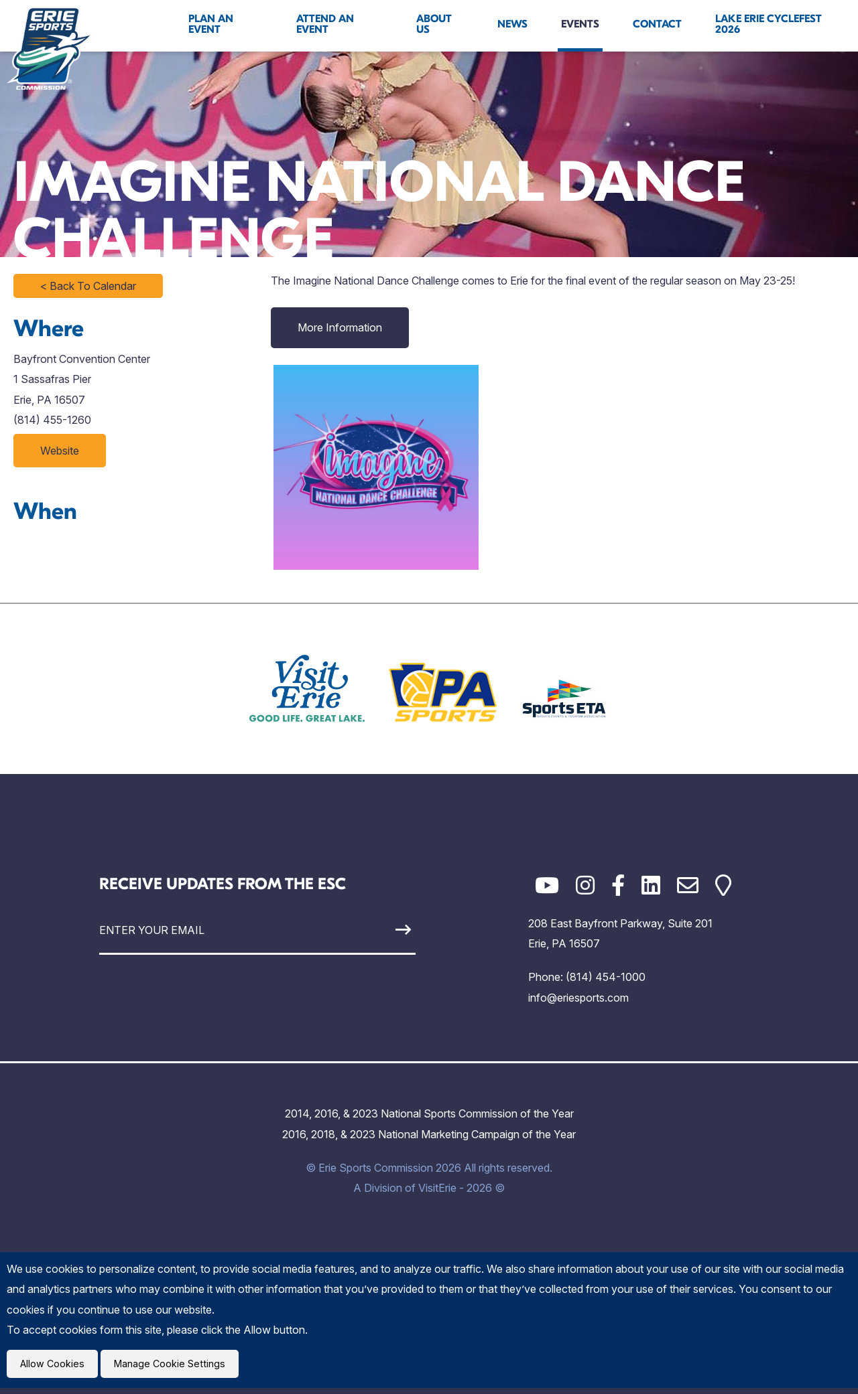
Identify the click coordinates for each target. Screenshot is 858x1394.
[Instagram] (585, 885)
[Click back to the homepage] (49, 48)
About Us (434, 24)
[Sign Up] (374, 929)
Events (580, 24)
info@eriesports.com (578, 997)
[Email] (687, 885)
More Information (340, 327)
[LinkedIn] (651, 885)
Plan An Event (210, 24)
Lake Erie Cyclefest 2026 (768, 24)
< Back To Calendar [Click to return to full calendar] (88, 286)
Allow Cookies (55, 1366)
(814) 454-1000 (606, 977)
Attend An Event (325, 24)
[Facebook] (618, 885)
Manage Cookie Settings (178, 1366)
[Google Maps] (723, 885)
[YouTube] (547, 885)
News (512, 24)
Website (59, 450)
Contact (657, 24)
